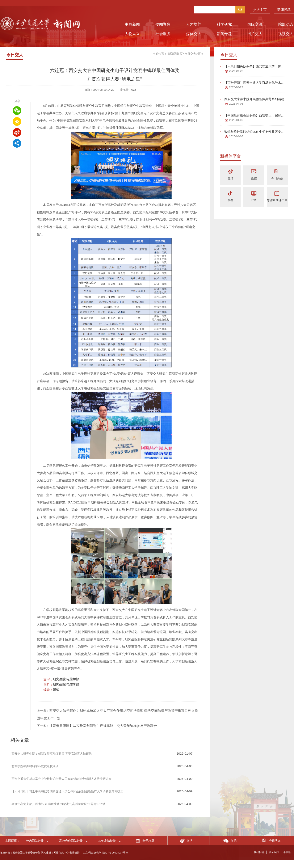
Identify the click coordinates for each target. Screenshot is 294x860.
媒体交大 (193, 34)
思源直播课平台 (277, 200)
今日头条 (277, 178)
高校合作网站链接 (71, 840)
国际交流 (254, 24)
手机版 (287, 852)
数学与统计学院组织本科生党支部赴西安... (252, 132)
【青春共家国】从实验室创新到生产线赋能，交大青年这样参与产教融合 (103, 726)
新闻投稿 (284, 10)
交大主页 (260, 10)
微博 (231, 178)
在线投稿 (259, 852)
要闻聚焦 (163, 24)
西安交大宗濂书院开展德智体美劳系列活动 (252, 99)
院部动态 (285, 24)
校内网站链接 (35, 840)
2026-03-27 (236, 87)
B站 (253, 200)
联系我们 (274, 852)
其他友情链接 (107, 840)
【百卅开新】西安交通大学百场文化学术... (252, 82)
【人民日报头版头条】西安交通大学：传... (252, 66)
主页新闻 (132, 24)
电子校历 (148, 840)
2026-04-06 (236, 103)
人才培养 (193, 24)
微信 (254, 178)
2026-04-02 (236, 70)
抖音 (231, 200)
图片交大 (254, 34)
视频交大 (285, 34)
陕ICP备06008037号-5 (115, 852)
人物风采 (132, 34)
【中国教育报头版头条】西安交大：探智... (252, 115)
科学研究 (224, 24)
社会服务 (163, 34)
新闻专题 (224, 34)
